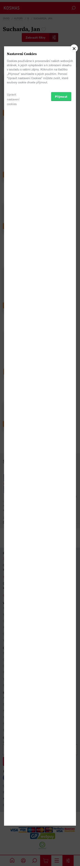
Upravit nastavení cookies (13, 457)
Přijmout (61, 455)
